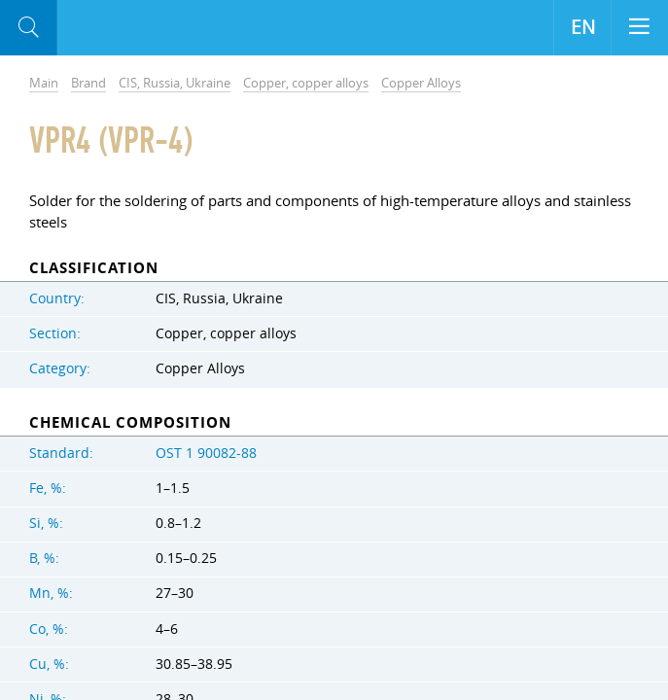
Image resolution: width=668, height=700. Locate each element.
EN (583, 27)
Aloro (137, 28)
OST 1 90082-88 (206, 453)
